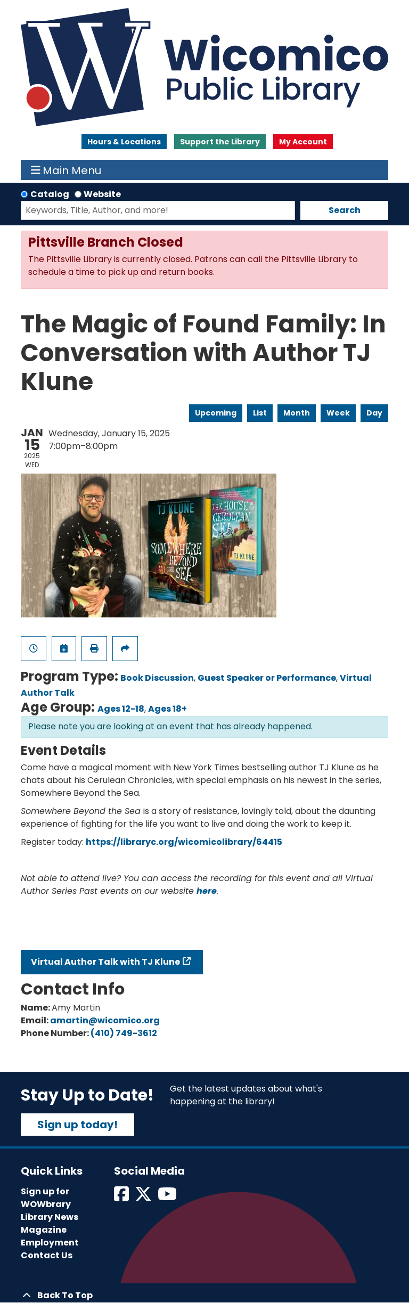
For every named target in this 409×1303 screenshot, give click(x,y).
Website (102, 194)
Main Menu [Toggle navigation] (66, 169)
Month (296, 413)
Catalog (49, 194)
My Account (303, 141)
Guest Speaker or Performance (267, 678)
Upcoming (215, 413)
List (260, 413)
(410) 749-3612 (124, 1033)
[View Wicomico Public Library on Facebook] (122, 1197)
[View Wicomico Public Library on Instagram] (168, 1197)
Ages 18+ (167, 709)
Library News (49, 1217)
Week (338, 413)
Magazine (44, 1230)
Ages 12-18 (120, 709)
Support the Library (220, 141)
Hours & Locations (124, 141)
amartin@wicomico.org (105, 1020)
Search (345, 210)
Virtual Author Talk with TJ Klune (105, 962)
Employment (50, 1242)
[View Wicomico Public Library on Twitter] (144, 1197)
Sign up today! (77, 1124)
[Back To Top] (204, 1295)
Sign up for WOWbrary (46, 1197)
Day (374, 413)
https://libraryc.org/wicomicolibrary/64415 (184, 842)
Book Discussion (157, 678)
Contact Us (46, 1255)
